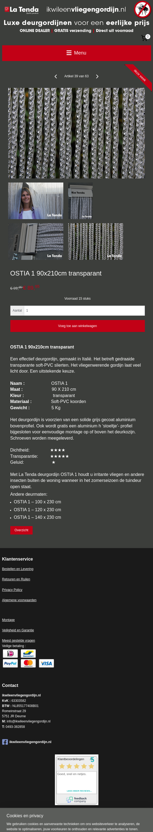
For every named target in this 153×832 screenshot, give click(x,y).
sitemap (70, 822)
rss (80, 822)
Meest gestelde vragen (18, 640)
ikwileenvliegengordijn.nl (27, 742)
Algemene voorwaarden (19, 600)
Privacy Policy (12, 590)
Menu (76, 53)
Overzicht (21, 530)
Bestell (7, 569)
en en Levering (22, 569)
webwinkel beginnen (98, 822)
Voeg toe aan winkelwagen (77, 326)
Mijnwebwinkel (139, 822)
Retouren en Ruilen (16, 579)
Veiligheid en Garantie (18, 630)
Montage (8, 620)
